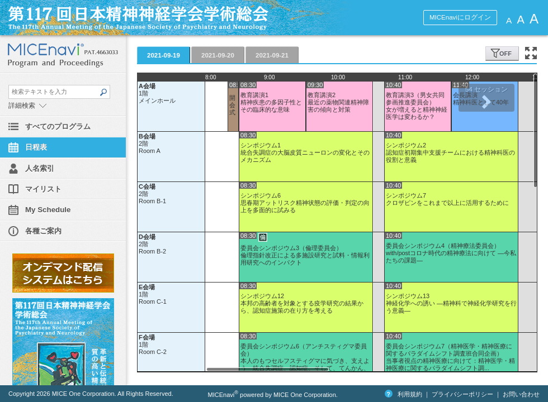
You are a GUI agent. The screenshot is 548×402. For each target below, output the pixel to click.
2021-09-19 (163, 55)
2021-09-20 (217, 55)
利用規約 (410, 394)
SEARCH (102, 92)
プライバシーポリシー (462, 394)
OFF (505, 53)
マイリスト (43, 189)
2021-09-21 (272, 55)
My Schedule (47, 209)
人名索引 (39, 168)
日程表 (36, 147)
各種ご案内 (43, 231)
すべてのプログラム (58, 126)
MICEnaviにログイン (460, 17)
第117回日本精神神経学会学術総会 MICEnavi (176, 17)
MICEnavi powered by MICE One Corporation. (273, 394)
